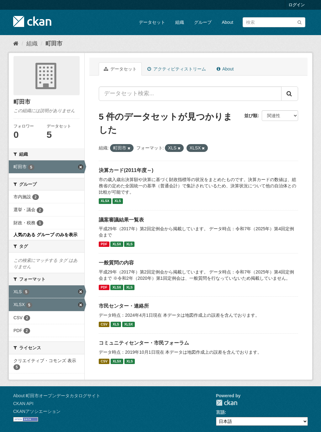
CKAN (226, 402)
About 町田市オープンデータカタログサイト (56, 395)
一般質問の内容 (116, 262)
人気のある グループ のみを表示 (45, 234)
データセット (152, 22)
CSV (104, 324)
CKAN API (23, 403)
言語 (220, 412)
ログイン (296, 5)
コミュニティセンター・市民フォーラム (144, 343)
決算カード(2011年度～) (126, 170)
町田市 (53, 43)
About (227, 22)
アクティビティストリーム (176, 68)
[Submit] (299, 21)
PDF (104, 244)
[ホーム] (15, 43)
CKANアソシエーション (37, 411)
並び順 (250, 115)
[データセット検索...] (190, 93)
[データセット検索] (274, 22)
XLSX (105, 201)
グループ (203, 22)
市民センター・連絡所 (124, 306)
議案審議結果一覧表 (121, 219)
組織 (179, 22)
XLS (117, 201)
